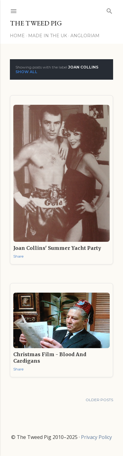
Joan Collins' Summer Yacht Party (57, 248)
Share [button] (18, 256)
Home (17, 35)
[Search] (109, 10)
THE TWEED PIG (36, 23)
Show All (26, 71)
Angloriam (85, 35)
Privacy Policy (96, 437)
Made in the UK (47, 35)
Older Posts (99, 399)
